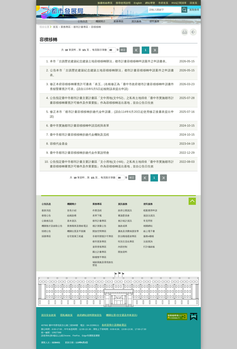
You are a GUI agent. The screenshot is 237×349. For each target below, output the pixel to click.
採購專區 (46, 236)
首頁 (55, 26)
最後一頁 (154, 50)
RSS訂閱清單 (178, 2)
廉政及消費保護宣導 (128, 231)
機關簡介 (100, 21)
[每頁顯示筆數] (112, 49)
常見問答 (148, 220)
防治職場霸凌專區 (127, 236)
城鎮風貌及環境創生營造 (102, 263)
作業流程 (97, 210)
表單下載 (97, 215)
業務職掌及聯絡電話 (77, 226)
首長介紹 (71, 210)
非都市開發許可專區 (102, 236)
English (138, 2)
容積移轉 (96, 26)
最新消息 (46, 210)
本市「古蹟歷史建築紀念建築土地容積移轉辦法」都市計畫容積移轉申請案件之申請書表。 (118, 61)
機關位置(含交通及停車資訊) (112, 314)
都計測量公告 (99, 226)
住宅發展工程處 (75, 236)
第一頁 (136, 50)
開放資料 (122, 252)
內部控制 (122, 246)
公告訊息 (83, 21)
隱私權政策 (63, 314)
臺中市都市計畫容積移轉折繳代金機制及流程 (118, 134)
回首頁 (193, 2)
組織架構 (71, 215)
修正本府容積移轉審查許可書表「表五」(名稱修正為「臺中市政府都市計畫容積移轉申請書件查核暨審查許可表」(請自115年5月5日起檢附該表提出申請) (118, 86)
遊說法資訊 (149, 215)
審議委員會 (124, 215)
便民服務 (154, 21)
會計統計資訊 (125, 220)
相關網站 (148, 226)
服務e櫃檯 (148, 236)
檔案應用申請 (150, 210)
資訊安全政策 (47, 314)
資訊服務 (136, 21)
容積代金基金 (118, 143)
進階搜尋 (194, 9)
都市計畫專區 (80, 26)
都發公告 (46, 215)
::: (35, 1)
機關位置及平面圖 (76, 231)
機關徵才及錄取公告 (52, 226)
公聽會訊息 (47, 220)
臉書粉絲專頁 (105, 2)
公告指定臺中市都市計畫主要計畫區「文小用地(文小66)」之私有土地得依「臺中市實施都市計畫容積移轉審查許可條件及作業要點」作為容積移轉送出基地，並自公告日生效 (118, 163)
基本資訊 (71, 220)
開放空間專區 (99, 231)
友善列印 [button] (184, 32)
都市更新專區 (99, 241)
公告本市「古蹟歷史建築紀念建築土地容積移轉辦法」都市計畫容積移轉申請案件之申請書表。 (118, 72)
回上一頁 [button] (193, 32)
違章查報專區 (99, 246)
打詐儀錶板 (149, 246)
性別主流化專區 (126, 241)
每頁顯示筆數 (99, 49)
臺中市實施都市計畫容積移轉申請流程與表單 (118, 125)
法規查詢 (148, 241)
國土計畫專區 (99, 252)
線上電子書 (149, 231)
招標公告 (46, 231)
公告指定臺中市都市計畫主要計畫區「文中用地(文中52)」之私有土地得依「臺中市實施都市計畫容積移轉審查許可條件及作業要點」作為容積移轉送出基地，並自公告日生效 (118, 100)
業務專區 (118, 21)
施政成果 (122, 226)
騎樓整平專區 (99, 257)
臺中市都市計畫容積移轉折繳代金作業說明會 (118, 152)
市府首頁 (163, 2)
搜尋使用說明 (123, 2)
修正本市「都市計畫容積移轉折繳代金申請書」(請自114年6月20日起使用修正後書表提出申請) (118, 113)
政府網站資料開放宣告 (84, 314)
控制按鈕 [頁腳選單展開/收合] (192, 201)
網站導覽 (150, 2)
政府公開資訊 (125, 210)
